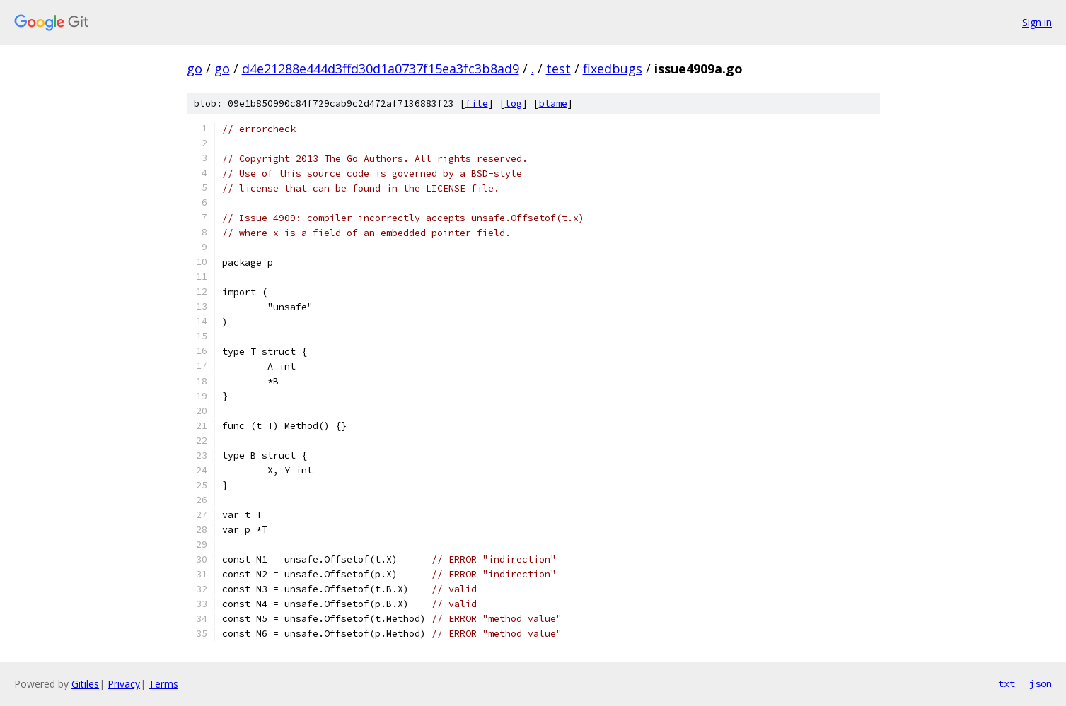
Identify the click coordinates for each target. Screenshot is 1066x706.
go (194, 68)
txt (1006, 683)
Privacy (124, 683)
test (558, 68)
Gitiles (85, 683)
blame (553, 104)
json (1040, 683)
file (476, 104)
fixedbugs (612, 68)
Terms (163, 683)
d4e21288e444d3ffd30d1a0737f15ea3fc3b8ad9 (380, 68)
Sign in (1037, 22)
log (513, 104)
